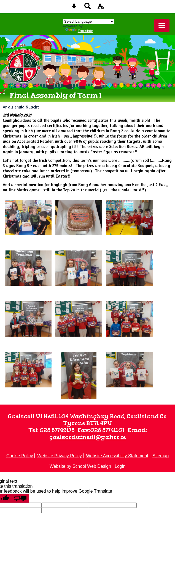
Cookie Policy (19, 455)
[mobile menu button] (161, 25)
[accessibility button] (101, 8)
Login (120, 466)
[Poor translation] (20, 498)
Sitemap (160, 455)
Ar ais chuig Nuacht (21, 107)
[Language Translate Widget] (88, 21)
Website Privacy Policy (59, 455)
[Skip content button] (74, 8)
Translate (79, 31)
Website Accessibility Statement (117, 455)
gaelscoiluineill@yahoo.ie (87, 437)
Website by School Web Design (80, 466)
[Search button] (88, 8)
